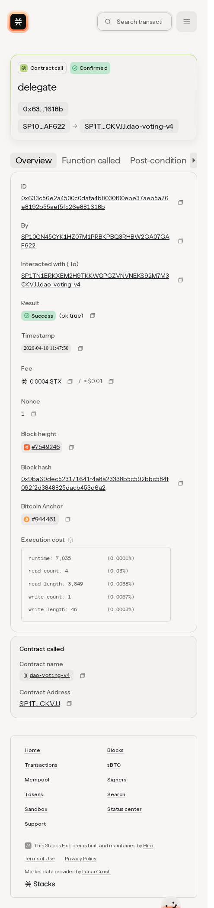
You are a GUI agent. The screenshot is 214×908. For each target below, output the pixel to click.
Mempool (37, 779)
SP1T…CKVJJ (39, 703)
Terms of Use (39, 858)
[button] (192, 160)
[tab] (33, 160)
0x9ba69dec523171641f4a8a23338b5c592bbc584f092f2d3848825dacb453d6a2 (95, 483)
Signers (117, 779)
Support (35, 823)
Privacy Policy (80, 858)
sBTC (114, 765)
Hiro (148, 845)
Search (116, 794)
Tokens (34, 794)
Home (32, 750)
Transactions (41, 765)
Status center (124, 809)
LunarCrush (96, 871)
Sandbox (36, 809)
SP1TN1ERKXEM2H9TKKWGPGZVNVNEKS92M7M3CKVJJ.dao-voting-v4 (95, 280)
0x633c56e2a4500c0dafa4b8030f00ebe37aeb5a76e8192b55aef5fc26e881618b (95, 202)
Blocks (115, 750)
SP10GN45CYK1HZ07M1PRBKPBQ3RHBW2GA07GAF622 (95, 241)
